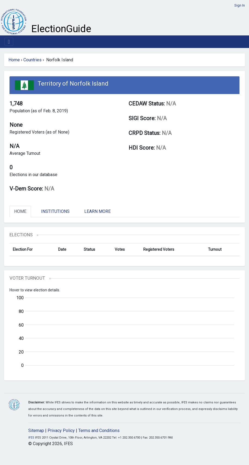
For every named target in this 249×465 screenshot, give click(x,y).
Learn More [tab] (97, 211)
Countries (32, 59)
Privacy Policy (61, 430)
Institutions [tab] (55, 211)
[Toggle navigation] (8, 42)
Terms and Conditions (99, 430)
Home (14, 59)
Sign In (239, 5)
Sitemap (36, 430)
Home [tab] (20, 211)
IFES (31, 437)
